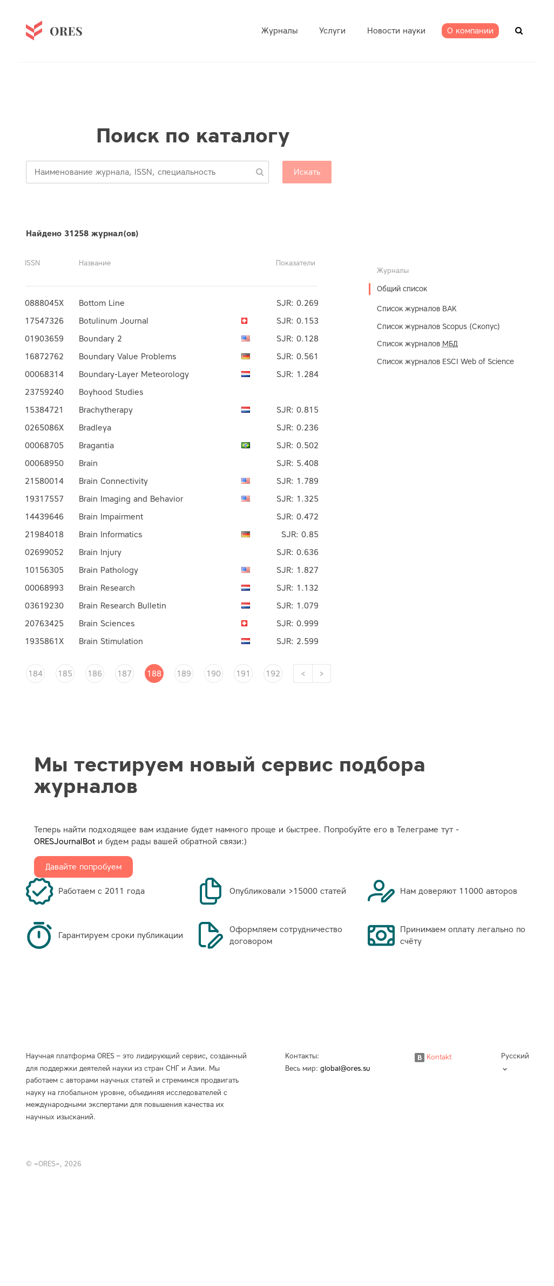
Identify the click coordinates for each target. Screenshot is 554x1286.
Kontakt (433, 1057)
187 (124, 674)
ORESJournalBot (64, 841)
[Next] (321, 673)
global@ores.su (345, 1068)
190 (213, 674)
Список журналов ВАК (417, 308)
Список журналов (417, 343)
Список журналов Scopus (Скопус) (438, 326)
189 (184, 674)
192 (273, 674)
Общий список (402, 288)
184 (35, 674)
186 (94, 674)
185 (65, 674)
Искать (307, 172)
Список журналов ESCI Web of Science (445, 361)
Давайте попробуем (83, 867)
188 (154, 674)
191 (243, 674)
